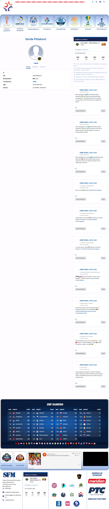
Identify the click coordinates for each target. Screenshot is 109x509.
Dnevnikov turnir (22, 9)
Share (103, 111)
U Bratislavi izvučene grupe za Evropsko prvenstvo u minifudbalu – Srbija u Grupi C (89, 69)
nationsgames (98, 190)
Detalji (28, 67)
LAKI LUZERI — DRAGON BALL (89, 43)
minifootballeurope (81, 311)
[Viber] (104, 1)
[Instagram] (96, 1)
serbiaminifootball (81, 313)
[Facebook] (92, 1)
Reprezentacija (35, 6)
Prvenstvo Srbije (47, 6)
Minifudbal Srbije (23, 6)
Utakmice (43, 67)
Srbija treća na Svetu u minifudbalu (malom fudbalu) (90, 77)
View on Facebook (80, 111)
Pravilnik (31, 9)
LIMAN (36, 63)
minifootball (88, 190)
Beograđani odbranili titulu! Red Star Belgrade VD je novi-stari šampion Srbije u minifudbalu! (90, 73)
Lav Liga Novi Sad (60, 6)
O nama (81, 8)
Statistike (35, 67)
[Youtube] (100, 1)
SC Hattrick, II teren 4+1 (81, 49)
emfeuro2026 (92, 311)
